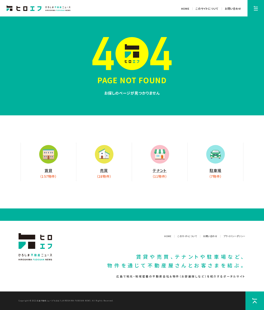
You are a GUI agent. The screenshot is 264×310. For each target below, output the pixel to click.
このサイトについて (207, 9)
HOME (185, 9)
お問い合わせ (233, 9)
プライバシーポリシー (235, 236)
